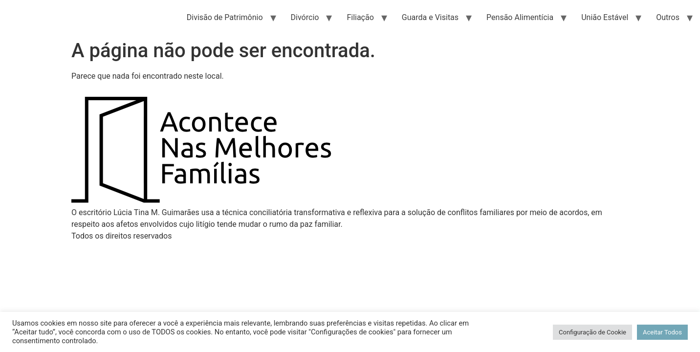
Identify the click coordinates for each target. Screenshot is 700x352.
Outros (667, 17)
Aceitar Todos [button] (662, 332)
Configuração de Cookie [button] (592, 332)
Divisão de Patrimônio (225, 17)
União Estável (604, 17)
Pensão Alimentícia (519, 17)
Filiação (360, 17)
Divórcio (305, 17)
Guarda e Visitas (430, 17)
